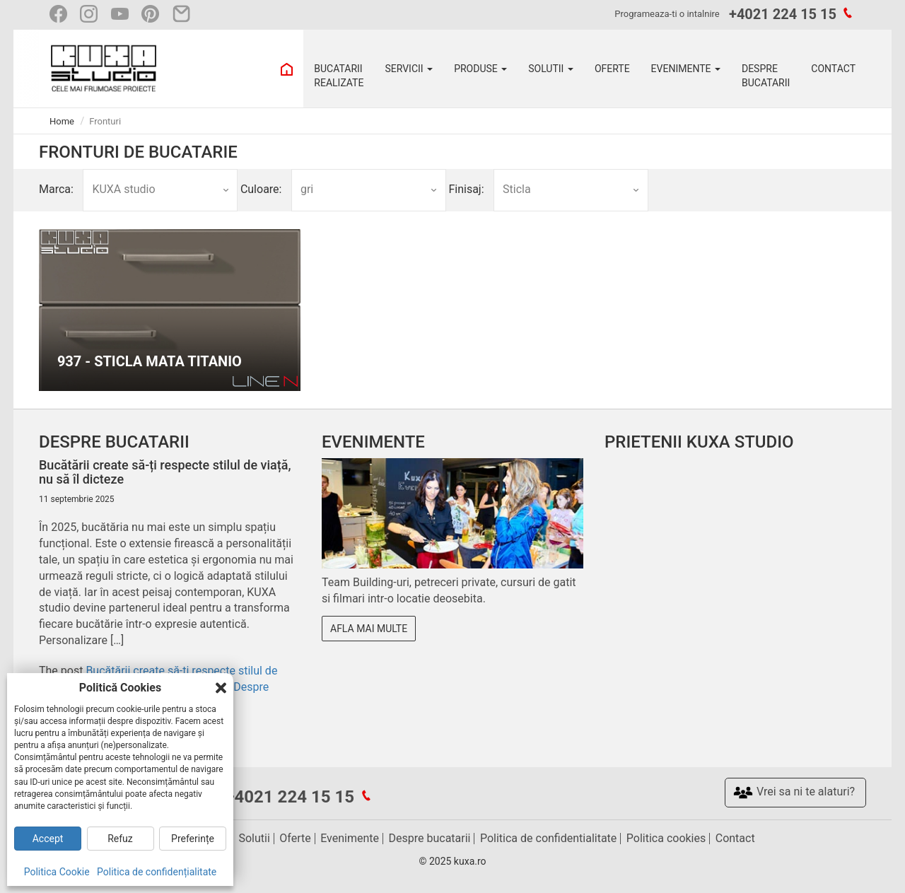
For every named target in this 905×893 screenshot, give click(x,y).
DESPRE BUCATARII (766, 75)
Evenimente (349, 838)
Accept (48, 838)
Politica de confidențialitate (156, 871)
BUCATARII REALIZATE (338, 75)
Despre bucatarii (430, 838)
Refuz (120, 838)
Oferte (294, 838)
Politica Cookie (57, 871)
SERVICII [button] (409, 68)
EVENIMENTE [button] (685, 68)
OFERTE (612, 68)
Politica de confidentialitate (548, 838)
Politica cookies (666, 838)
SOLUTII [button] (550, 68)
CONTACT (833, 68)
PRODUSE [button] (480, 68)
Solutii (253, 838)
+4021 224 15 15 (782, 14)
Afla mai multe (368, 628)
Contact (735, 838)
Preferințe (192, 838)
